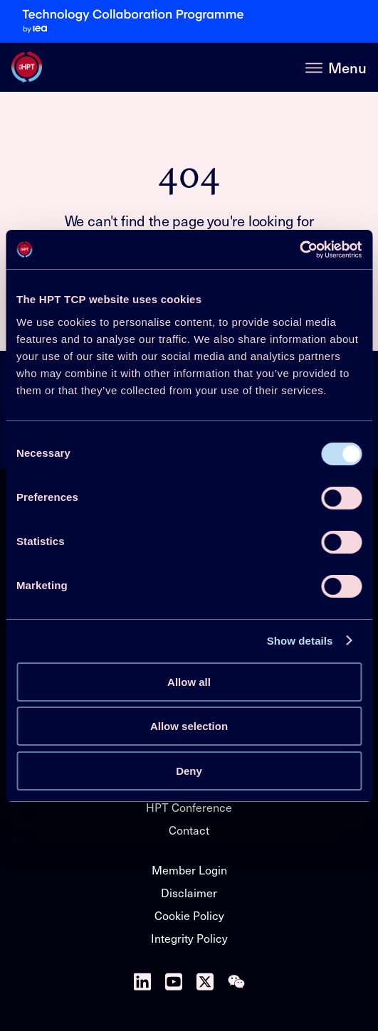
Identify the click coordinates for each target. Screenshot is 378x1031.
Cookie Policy (189, 915)
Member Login (189, 869)
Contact (189, 829)
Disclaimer (189, 892)
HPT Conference (189, 806)
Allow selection (189, 726)
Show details (300, 640)
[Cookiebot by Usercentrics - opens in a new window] (299, 249)
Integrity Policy (189, 937)
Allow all (189, 682)
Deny (189, 771)
